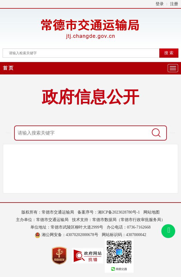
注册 (174, 4)
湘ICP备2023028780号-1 (119, 212)
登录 (160, 4)
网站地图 (151, 212)
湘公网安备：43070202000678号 (66, 235)
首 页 (8, 67)
